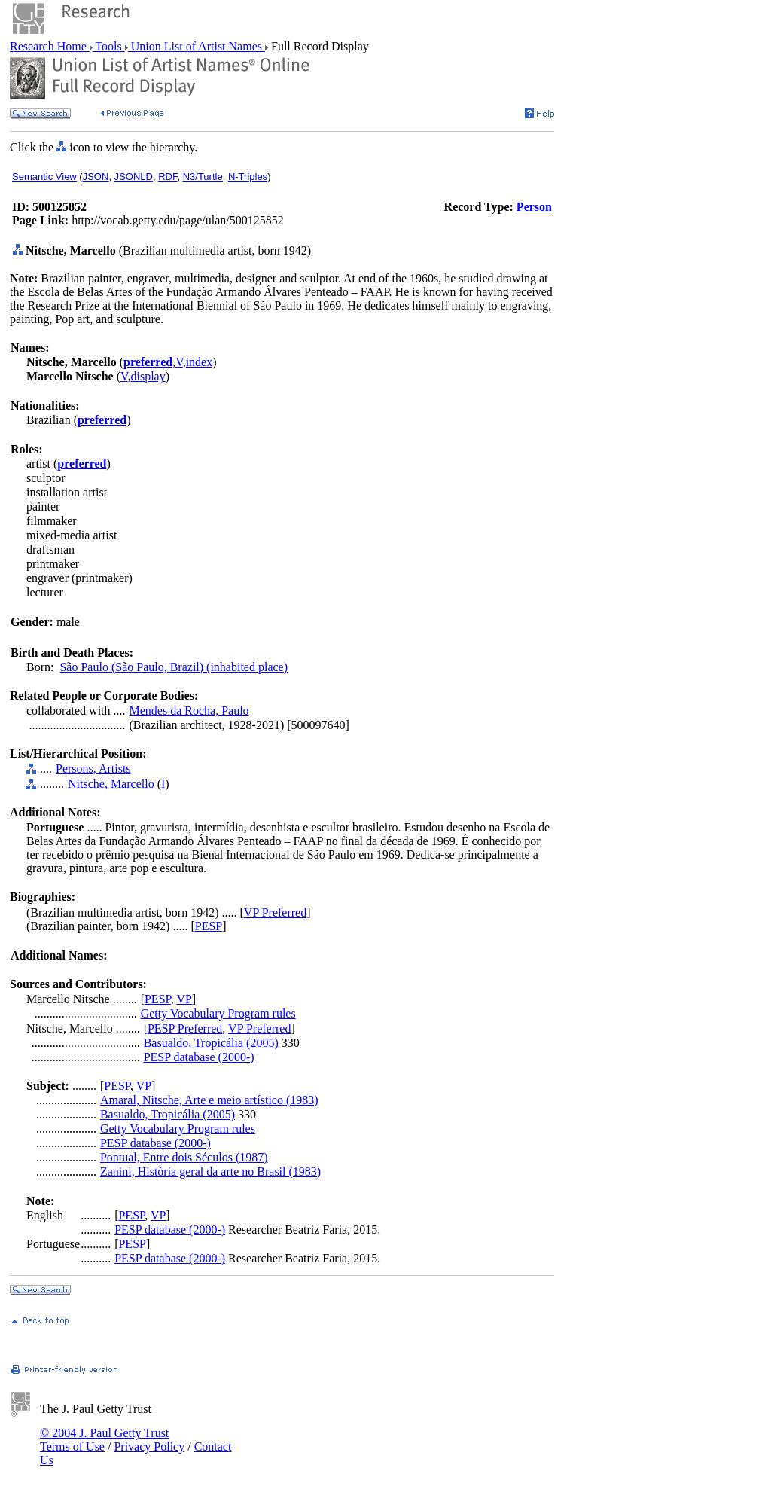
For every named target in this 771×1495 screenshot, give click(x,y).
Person (534, 206)
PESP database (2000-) (199, 1057)
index (199, 361)
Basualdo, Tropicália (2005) (211, 1042)
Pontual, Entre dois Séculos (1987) (184, 1157)
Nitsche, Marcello (111, 783)
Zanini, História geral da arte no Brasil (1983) (210, 1171)
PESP (208, 926)
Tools (109, 46)
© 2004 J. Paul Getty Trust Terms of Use (104, 1439)
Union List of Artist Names (196, 46)
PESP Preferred (185, 1028)
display (148, 376)
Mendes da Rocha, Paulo (189, 710)
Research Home (50, 46)
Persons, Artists (93, 768)
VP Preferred (275, 912)
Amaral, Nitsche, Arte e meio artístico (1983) (209, 1100)
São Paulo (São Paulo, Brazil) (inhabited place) (173, 667)
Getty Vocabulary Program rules (218, 1013)
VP (183, 999)
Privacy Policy (149, 1446)
